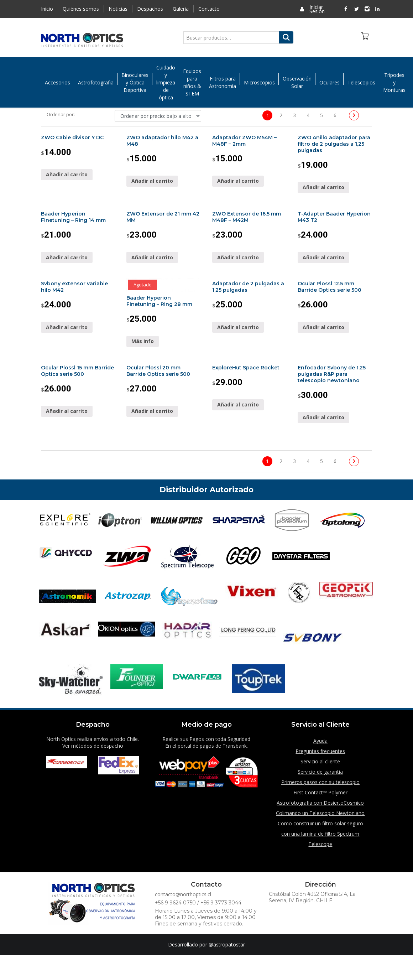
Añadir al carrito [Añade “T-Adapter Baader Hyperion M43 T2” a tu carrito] (323, 257)
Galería (181, 8)
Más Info (142, 341)
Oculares (329, 82)
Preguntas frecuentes (320, 751)
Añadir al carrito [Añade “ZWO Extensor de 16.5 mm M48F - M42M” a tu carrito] (238, 257)
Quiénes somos (81, 8)
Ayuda (320, 740)
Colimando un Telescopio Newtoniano (320, 813)
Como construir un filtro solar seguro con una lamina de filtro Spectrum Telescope (320, 833)
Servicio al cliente (320, 761)
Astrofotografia (96, 82)
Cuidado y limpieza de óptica (165, 82)
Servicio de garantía (320, 771)
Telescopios (361, 82)
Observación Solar (297, 83)
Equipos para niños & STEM (192, 82)
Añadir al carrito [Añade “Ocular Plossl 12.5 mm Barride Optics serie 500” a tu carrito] (323, 327)
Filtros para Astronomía (222, 83)
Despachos (150, 8)
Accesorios (57, 82)
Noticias (118, 8)
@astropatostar (227, 944)
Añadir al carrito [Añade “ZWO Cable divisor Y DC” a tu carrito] (67, 174)
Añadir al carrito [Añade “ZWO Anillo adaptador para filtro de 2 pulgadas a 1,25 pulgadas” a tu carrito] (323, 187)
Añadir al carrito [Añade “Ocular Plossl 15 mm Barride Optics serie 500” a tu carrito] (67, 411)
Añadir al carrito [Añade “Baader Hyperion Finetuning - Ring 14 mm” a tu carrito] (67, 257)
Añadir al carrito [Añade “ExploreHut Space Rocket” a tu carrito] (238, 404)
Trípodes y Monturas (394, 82)
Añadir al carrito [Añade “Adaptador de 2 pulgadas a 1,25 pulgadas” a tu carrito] (238, 327)
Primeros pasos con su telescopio (320, 782)
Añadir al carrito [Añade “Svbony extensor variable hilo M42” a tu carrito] (67, 327)
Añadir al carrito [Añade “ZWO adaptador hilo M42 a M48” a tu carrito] (152, 180)
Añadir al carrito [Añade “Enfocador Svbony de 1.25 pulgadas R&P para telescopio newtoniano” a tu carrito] (323, 417)
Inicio (47, 8)
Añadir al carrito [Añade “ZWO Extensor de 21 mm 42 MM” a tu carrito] (152, 257)
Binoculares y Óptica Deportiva (134, 82)
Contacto (209, 8)
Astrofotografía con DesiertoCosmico (320, 802)
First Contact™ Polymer (320, 792)
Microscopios (259, 82)
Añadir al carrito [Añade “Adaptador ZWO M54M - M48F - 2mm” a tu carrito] (238, 180)
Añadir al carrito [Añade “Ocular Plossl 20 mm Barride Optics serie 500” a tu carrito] (152, 411)
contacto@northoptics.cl (183, 894)
